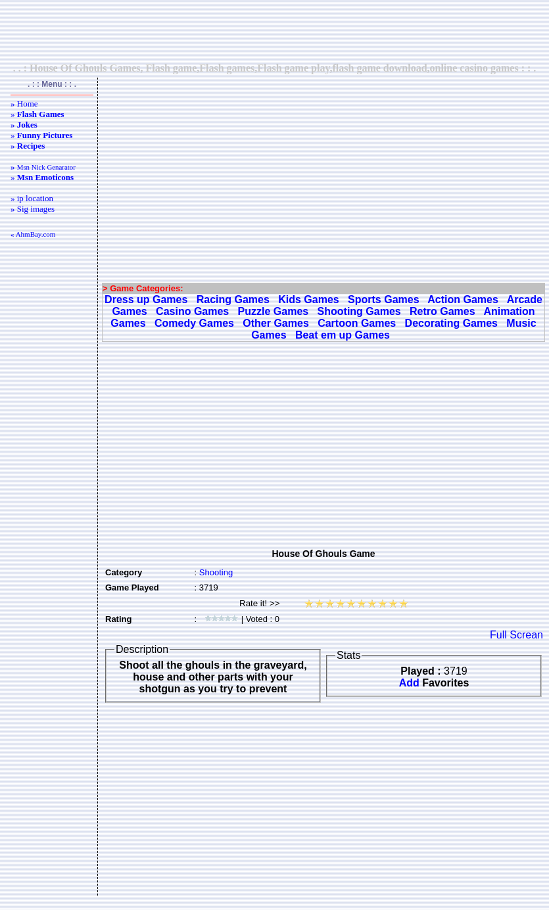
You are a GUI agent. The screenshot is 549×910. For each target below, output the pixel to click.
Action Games (462, 299)
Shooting (216, 572)
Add (409, 682)
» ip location (32, 198)
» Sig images (33, 209)
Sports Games (383, 299)
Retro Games (442, 311)
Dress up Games (146, 299)
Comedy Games (194, 323)
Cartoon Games (357, 323)
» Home (24, 103)
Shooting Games (359, 311)
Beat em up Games (342, 335)
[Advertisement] (275, 30)
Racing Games (233, 299)
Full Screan (516, 634)
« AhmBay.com (33, 234)
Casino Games (192, 311)
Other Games (275, 323)
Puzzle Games (273, 311)
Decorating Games (451, 323)
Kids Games (308, 299)
